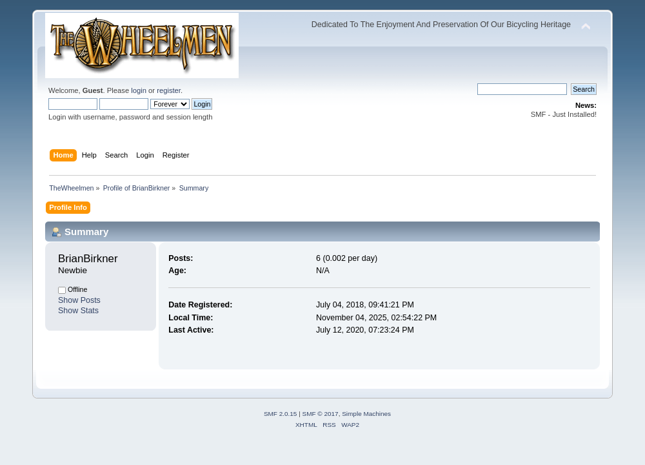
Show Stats (78, 310)
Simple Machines (366, 413)
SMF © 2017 (321, 413)
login (138, 90)
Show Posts (79, 300)
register (169, 90)
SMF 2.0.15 (280, 413)
